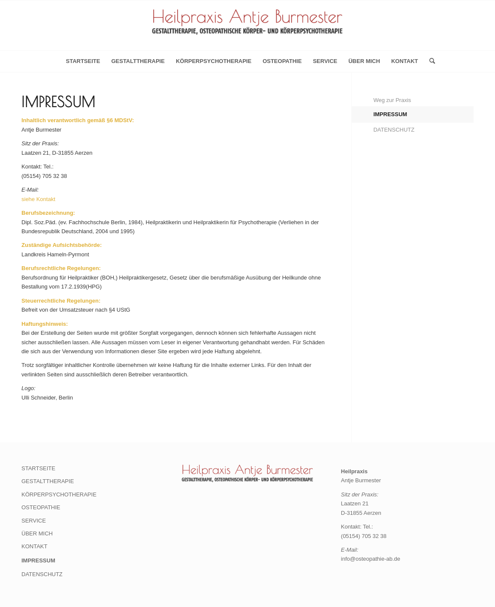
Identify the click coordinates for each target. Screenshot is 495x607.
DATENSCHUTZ (393, 129)
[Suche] (429, 61)
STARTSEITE (38, 468)
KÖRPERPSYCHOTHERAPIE (213, 61)
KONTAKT (404, 61)
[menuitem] (429, 61)
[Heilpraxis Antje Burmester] (247, 28)
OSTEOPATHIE (282, 61)
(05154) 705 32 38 (363, 536)
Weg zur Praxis (392, 100)
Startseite (83, 61)
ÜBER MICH (364, 61)
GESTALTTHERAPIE (137, 61)
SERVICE (325, 61)
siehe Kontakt (38, 199)
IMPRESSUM (390, 114)
